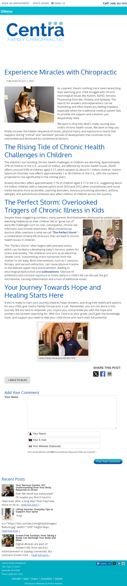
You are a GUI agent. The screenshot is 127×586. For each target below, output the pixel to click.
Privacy (34, 578)
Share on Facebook (103, 374)
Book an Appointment (16, 3)
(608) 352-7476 (118, 3)
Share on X (96, 374)
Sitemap (58, 578)
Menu (6, 11)
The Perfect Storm (65, 232)
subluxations (50, 271)
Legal (25, 578)
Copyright (16, 578)
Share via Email (110, 374)
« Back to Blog (17, 380)
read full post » (30, 505)
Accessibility (46, 578)
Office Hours (41, 3)
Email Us (58, 3)
